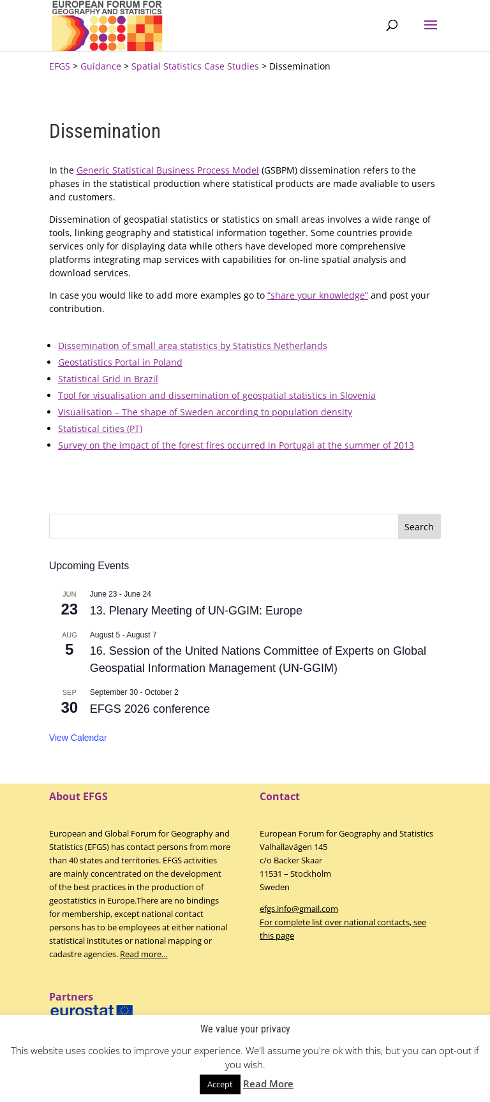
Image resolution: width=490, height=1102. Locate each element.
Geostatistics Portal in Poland (120, 362)
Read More (268, 1083)
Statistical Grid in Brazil (108, 379)
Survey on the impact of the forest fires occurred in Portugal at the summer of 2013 (236, 445)
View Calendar (78, 738)
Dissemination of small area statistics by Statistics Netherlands (192, 345)
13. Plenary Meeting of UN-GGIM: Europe (196, 610)
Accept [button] (220, 1084)
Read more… (144, 954)
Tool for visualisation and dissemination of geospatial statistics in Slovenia (217, 395)
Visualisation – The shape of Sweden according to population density (205, 412)
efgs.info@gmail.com (299, 908)
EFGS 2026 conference (150, 709)
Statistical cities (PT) (100, 428)
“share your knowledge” (317, 295)
